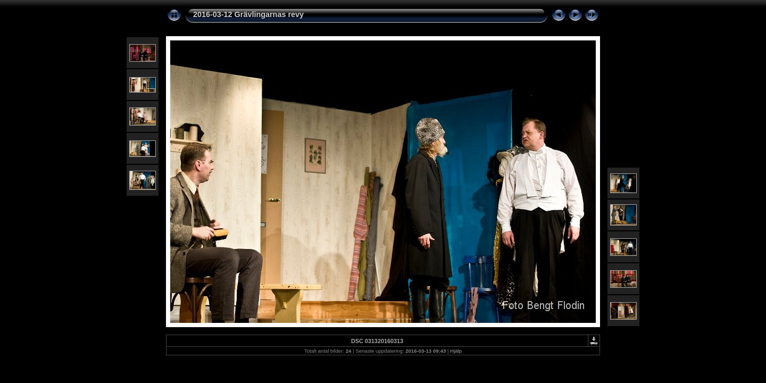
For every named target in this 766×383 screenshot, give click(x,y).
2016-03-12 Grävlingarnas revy (248, 14)
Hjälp (456, 351)
